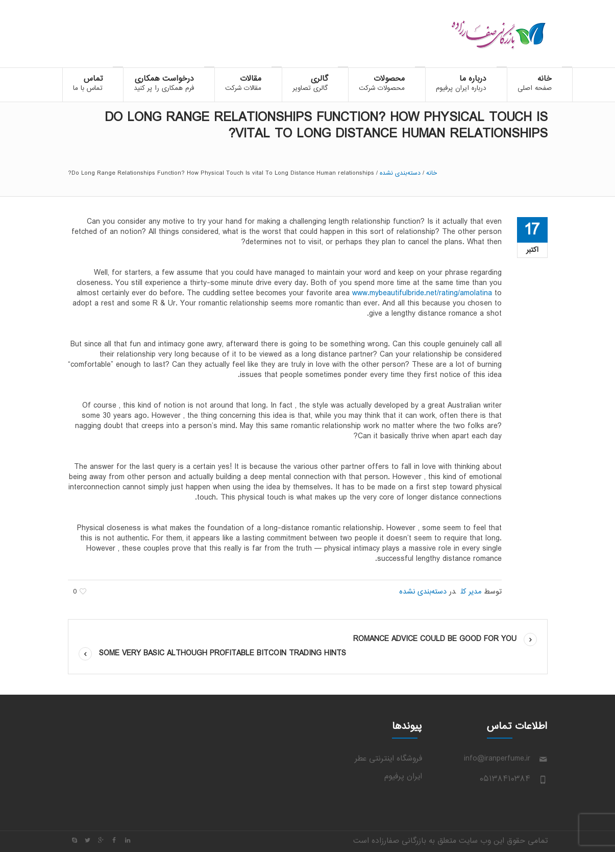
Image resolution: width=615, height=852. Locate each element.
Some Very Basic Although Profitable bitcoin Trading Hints (222, 653)
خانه (431, 173)
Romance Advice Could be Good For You (434, 639)
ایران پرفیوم (403, 777)
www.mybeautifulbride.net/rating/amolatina (422, 293)
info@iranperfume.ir (497, 759)
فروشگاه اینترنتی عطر (388, 759)
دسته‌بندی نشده (400, 173)
